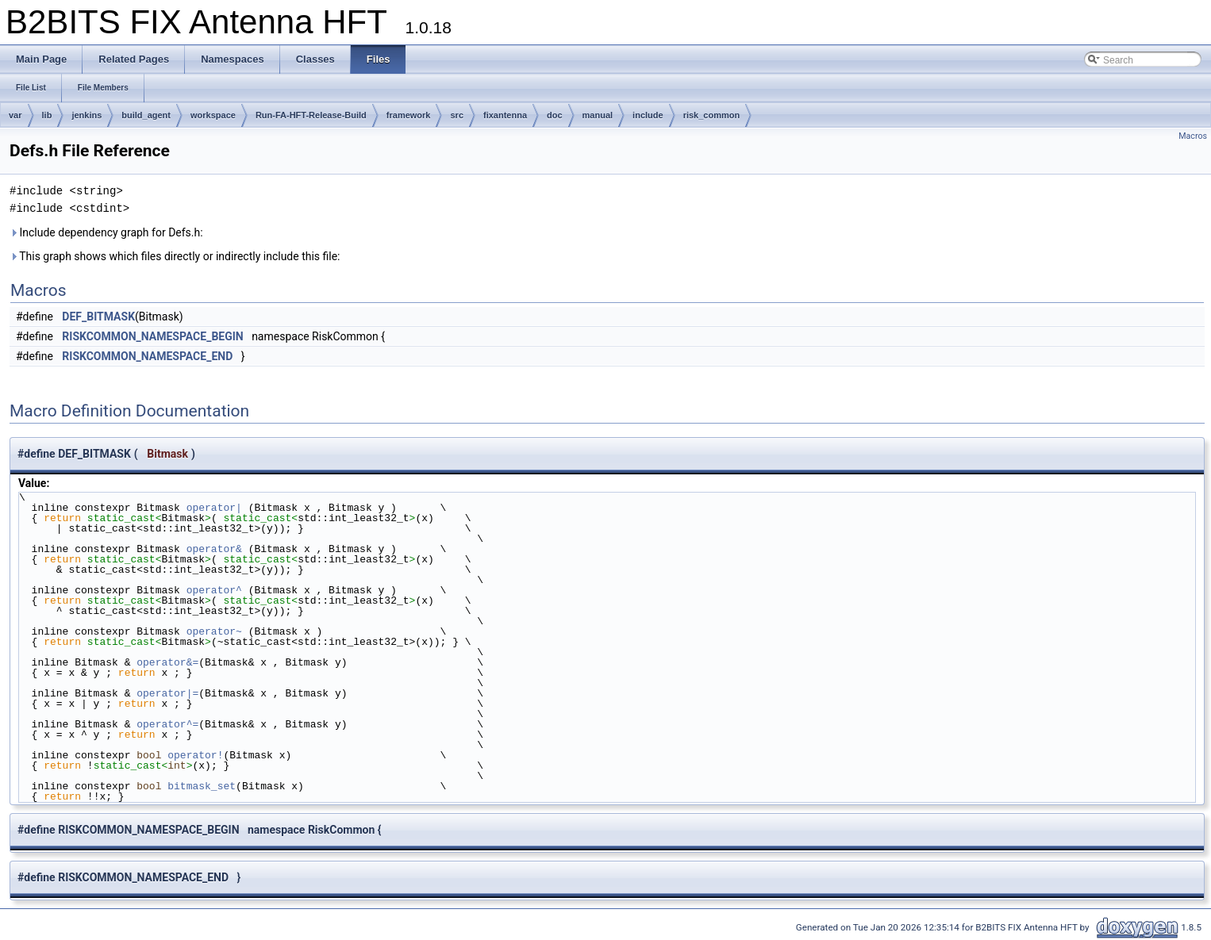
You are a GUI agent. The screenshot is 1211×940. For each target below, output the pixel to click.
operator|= (167, 693)
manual (597, 115)
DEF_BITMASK (98, 316)
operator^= (167, 724)
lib (47, 115)
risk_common (711, 115)
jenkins (86, 115)
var (15, 115)
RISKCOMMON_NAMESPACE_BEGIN (152, 336)
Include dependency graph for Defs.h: (106, 232)
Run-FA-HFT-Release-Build (311, 115)
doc (555, 115)
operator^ (217, 590)
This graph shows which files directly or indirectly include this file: (175, 256)
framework (408, 115)
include (647, 115)
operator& (217, 549)
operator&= (167, 662)
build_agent (146, 115)
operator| (217, 508)
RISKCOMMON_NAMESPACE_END (147, 356)
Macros (1192, 136)
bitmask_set (201, 786)
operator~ (217, 631)
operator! (195, 755)
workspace (213, 115)
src (456, 115)
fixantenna (505, 115)
